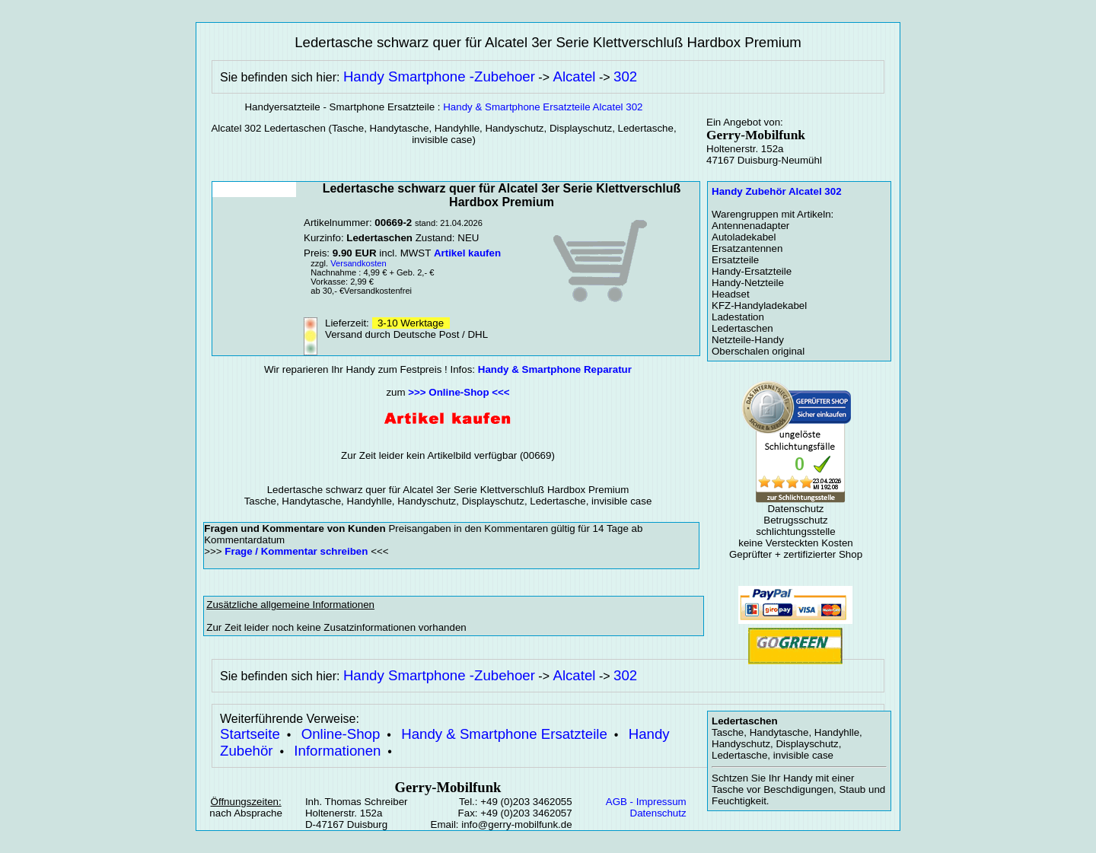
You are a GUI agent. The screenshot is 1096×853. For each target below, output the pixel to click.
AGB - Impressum (646, 801)
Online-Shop (341, 734)
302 (625, 76)
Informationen (337, 751)
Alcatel (574, 76)
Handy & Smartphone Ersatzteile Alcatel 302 (542, 107)
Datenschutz (658, 813)
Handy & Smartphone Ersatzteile (504, 734)
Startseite (250, 734)
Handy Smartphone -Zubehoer (439, 76)
